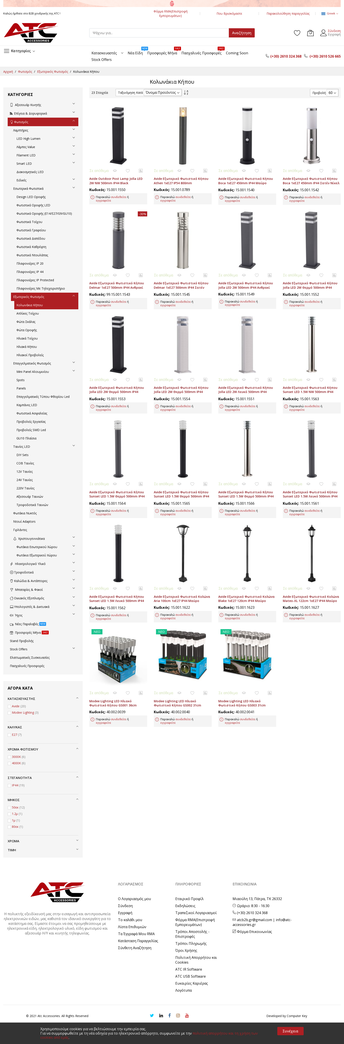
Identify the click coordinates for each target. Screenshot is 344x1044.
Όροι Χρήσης (186, 950)
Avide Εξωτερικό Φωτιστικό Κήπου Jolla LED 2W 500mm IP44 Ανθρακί (245, 272)
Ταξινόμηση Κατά (130, 92)
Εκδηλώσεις (185, 905)
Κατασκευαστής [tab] (21, 698)
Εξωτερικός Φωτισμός (53, 71)
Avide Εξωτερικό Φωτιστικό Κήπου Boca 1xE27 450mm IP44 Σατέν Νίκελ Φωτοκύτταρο (311, 176)
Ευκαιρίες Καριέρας (191, 983)
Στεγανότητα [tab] (20, 777)
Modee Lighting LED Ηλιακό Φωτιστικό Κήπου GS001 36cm (113, 663)
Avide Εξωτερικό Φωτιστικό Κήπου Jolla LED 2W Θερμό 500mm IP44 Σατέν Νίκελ (181, 371)
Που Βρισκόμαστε (229, 13)
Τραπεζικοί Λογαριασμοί (196, 912)
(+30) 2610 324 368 (250, 912)
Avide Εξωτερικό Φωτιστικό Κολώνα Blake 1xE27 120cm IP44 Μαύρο (246, 565)
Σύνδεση (334, 31)
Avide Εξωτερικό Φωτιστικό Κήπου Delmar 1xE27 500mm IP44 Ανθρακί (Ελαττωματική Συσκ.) (116, 274)
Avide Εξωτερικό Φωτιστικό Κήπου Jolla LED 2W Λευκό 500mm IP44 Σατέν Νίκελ (245, 371)
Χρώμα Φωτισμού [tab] (23, 749)
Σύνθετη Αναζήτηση (134, 947)
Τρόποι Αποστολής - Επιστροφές (192, 934)
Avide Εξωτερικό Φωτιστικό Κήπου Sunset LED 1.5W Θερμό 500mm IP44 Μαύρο (181, 469)
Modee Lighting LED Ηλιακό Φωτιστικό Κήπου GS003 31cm (242, 663)
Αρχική (8, 71)
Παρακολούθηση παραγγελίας (288, 13)
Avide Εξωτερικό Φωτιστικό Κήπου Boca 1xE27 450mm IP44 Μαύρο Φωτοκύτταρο (245, 176)
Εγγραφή (334, 34)
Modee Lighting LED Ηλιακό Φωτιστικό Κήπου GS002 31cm (177, 663)
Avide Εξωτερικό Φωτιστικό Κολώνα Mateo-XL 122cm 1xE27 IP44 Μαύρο (311, 565)
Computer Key (297, 1016)
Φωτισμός (25, 71)
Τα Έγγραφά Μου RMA (136, 933)
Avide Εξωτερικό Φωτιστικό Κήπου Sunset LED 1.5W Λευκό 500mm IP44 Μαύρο (116, 567)
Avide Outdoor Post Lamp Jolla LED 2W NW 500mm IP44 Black (116, 174)
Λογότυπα (183, 990)
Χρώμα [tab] (13, 841)
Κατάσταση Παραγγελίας (138, 940)
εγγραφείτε (103, 194)
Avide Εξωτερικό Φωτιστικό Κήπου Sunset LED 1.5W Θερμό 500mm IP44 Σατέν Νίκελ (246, 469)
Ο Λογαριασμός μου (134, 898)
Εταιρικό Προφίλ (189, 898)
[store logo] (30, 32)
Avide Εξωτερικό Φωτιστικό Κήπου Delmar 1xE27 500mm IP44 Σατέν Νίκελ (181, 274)
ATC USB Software (190, 976)
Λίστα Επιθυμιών (132, 926)
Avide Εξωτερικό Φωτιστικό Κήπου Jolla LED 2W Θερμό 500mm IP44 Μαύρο (116, 371)
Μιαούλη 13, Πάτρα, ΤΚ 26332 (257, 898)
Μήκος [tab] (14, 800)
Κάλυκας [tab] (15, 727)
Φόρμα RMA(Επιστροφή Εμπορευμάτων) (171, 13)
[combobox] (161, 32)
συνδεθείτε (118, 190)
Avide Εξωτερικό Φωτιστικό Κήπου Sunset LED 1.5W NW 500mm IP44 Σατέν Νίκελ (310, 371)
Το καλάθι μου (130, 919)
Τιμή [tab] (12, 850)
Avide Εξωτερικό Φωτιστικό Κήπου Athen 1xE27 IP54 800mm (181, 174)
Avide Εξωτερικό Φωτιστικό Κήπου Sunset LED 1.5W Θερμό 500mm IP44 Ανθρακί (117, 469)
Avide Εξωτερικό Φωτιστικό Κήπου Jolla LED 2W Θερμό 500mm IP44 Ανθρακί (310, 274)
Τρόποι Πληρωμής (191, 943)
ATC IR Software (188, 969)
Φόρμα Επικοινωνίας (252, 931)
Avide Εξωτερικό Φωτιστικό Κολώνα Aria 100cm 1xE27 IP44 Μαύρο (182, 565)
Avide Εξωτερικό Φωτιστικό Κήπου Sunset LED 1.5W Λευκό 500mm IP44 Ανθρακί (310, 469)
